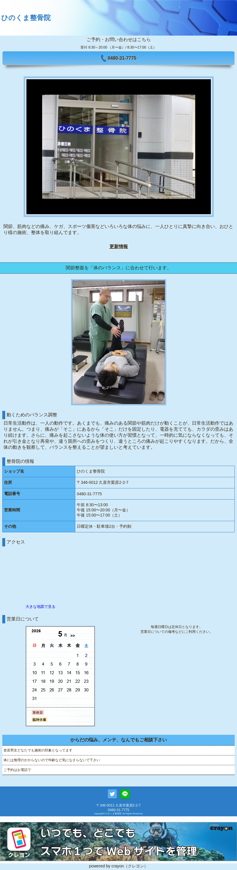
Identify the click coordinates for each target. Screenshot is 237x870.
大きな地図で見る (40, 606)
